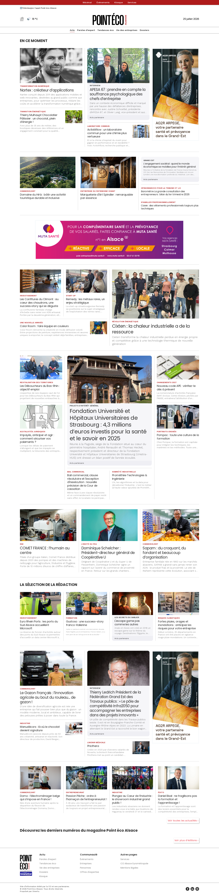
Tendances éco (105, 30)
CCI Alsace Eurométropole (134, 863)
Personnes (85, 867)
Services (132, 2)
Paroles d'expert (86, 30)
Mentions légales (129, 867)
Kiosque (118, 2)
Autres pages (128, 854)
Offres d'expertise (89, 872)
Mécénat (87, 2)
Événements (103, 2)
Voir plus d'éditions (185, 840)
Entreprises (86, 863)
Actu (72, 30)
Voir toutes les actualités (182, 820)
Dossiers (144, 30)
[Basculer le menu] (22, 19)
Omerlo (35, 891)
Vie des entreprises (126, 30)
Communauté (88, 854)
